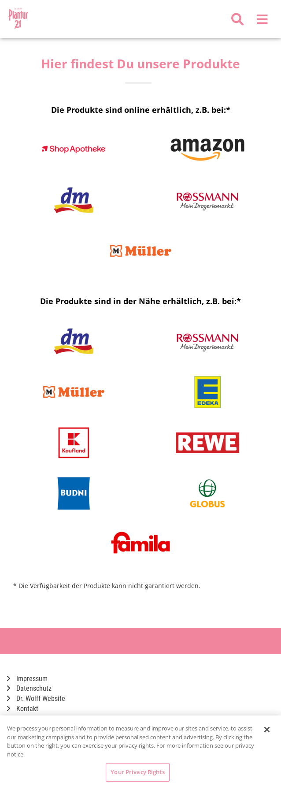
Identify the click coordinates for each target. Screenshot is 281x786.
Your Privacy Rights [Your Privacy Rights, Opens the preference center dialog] (137, 772)
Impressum (27, 678)
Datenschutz (29, 688)
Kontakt (22, 708)
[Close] (267, 729)
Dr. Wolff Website (36, 698)
